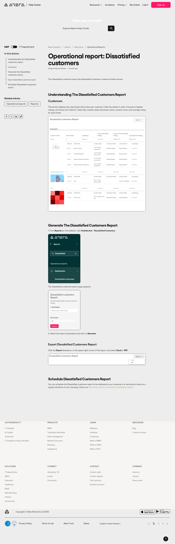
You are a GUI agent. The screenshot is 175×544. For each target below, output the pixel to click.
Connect (52, 466)
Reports (34, 104)
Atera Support (54, 47)
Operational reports (16, 104)
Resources (95, 5)
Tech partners (95, 480)
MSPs (7, 476)
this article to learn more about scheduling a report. (111, 387)
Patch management (55, 437)
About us (136, 472)
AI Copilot (9, 432)
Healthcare (9, 484)
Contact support (96, 476)
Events (50, 476)
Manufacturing (11, 493)
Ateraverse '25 (53, 472)
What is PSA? (95, 449)
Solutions (10, 466)
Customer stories (139, 432)
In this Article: (11, 53)
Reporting (78, 47)
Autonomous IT (13, 422)
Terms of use (48, 523)
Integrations (52, 449)
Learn (93, 422)
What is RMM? (95, 441)
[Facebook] (6, 116)
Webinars (93, 428)
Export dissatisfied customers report (22, 80)
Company (137, 466)
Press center (137, 480)
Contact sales (95, 472)
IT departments (11, 472)
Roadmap (51, 445)
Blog (134, 428)
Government (10, 501)
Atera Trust (69, 523)
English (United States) (110, 523)
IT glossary (94, 437)
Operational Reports (96, 47)
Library (67, 47)
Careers (135, 476)
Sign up (161, 5)
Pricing (121, 5)
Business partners (97, 484)
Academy (109, 5)
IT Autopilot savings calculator (17, 441)
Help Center (35, 5)
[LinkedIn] (16, 116)
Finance (8, 497)
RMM (49, 428)
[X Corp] (11, 116)
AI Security (9, 437)
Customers (12, 67)
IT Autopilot (9, 428)
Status (86, 523)
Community (52, 480)
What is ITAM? (95, 445)
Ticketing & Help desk (56, 432)
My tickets (135, 5)
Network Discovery (55, 441)
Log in (145, 5)
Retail (7, 489)
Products (52, 422)
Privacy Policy (25, 523)
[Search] (87, 28)
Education (9, 480)
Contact (94, 466)
